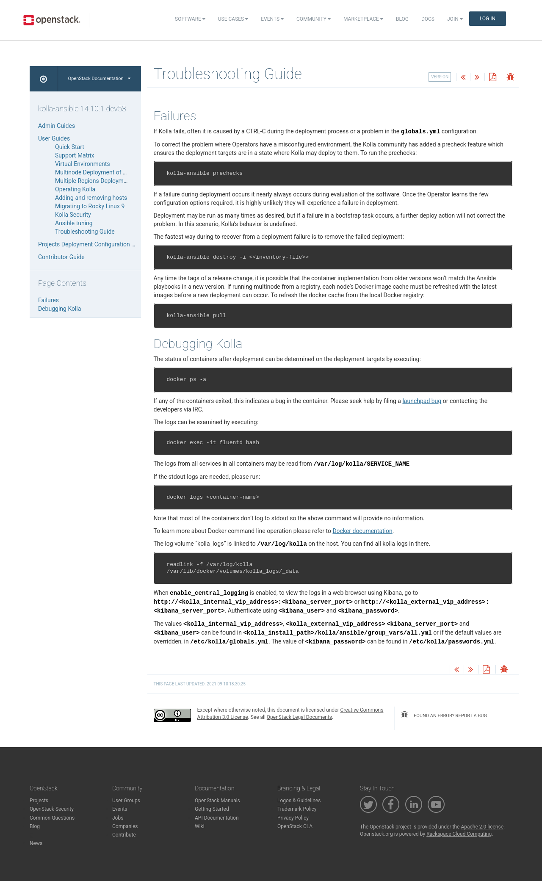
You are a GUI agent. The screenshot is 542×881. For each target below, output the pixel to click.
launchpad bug (421, 401)
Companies (125, 826)
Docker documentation (362, 530)
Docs (427, 19)
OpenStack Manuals (217, 801)
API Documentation (217, 818)
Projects (39, 801)
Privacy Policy (293, 818)
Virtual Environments (82, 163)
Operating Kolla (75, 189)
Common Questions (52, 818)
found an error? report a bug (444, 714)
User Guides (54, 138)
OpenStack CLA (294, 826)
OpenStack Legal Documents (299, 717)
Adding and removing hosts (91, 197)
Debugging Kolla (59, 308)
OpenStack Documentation (99, 78)
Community (313, 19)
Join (455, 19)
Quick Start (69, 147)
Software (190, 19)
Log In (487, 19)
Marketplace (363, 19)
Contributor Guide (61, 257)
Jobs (117, 818)
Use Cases (233, 19)
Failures (48, 300)
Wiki (200, 826)
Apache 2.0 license (482, 827)
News (36, 843)
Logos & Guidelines (299, 801)
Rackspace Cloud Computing (459, 834)
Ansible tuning (74, 223)
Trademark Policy (297, 809)
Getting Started (212, 809)
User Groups (126, 801)
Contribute (124, 835)
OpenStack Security (52, 809)
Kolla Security (73, 214)
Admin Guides (56, 125)
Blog (402, 19)
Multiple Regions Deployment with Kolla (107, 180)
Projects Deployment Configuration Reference (98, 244)
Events (272, 19)
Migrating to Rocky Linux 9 (89, 206)
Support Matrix (74, 155)
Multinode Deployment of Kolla (95, 172)
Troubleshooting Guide (85, 231)
